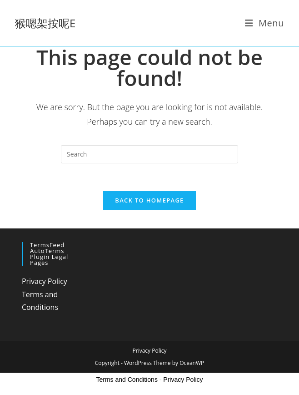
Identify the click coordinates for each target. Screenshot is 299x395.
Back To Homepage (149, 200)
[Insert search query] (149, 154)
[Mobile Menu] (264, 23)
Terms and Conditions (127, 379)
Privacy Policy (44, 281)
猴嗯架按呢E (45, 22)
